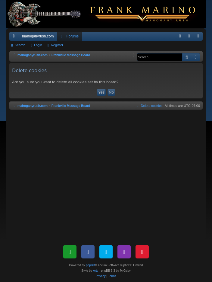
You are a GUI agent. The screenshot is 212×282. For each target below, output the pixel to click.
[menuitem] (180, 36)
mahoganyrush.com (38, 36)
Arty (95, 270)
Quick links (15, 37)
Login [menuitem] (190, 37)
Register (57, 45)
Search (20, 45)
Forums (72, 36)
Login (38, 45)
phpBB (90, 265)
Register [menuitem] (199, 37)
